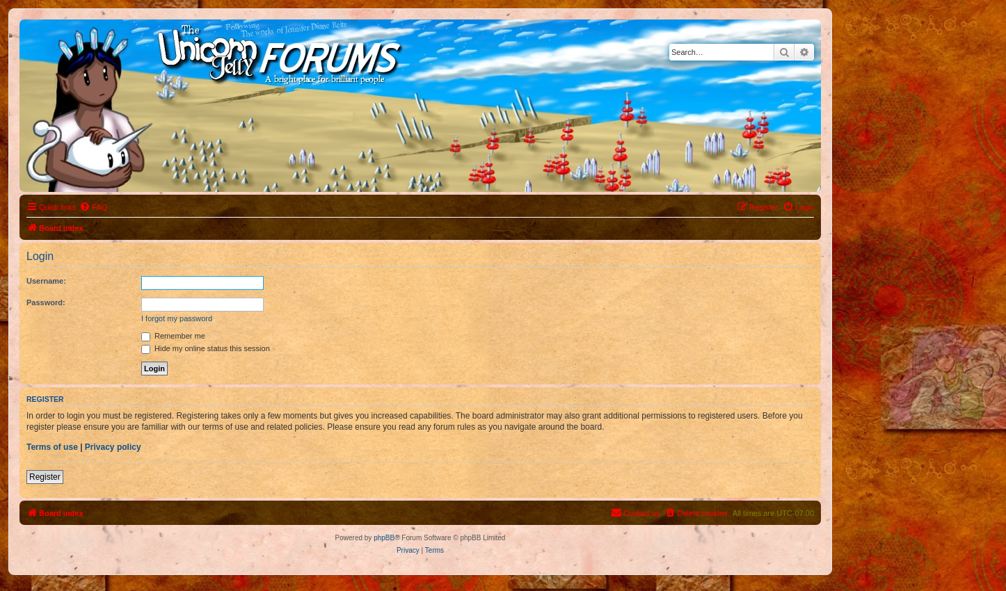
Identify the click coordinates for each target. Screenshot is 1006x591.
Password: (45, 302)
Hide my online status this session (205, 348)
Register (45, 477)
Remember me (173, 336)
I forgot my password (176, 318)
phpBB (384, 538)
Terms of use (52, 447)
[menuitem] (93, 207)
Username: (46, 281)
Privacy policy (113, 447)
